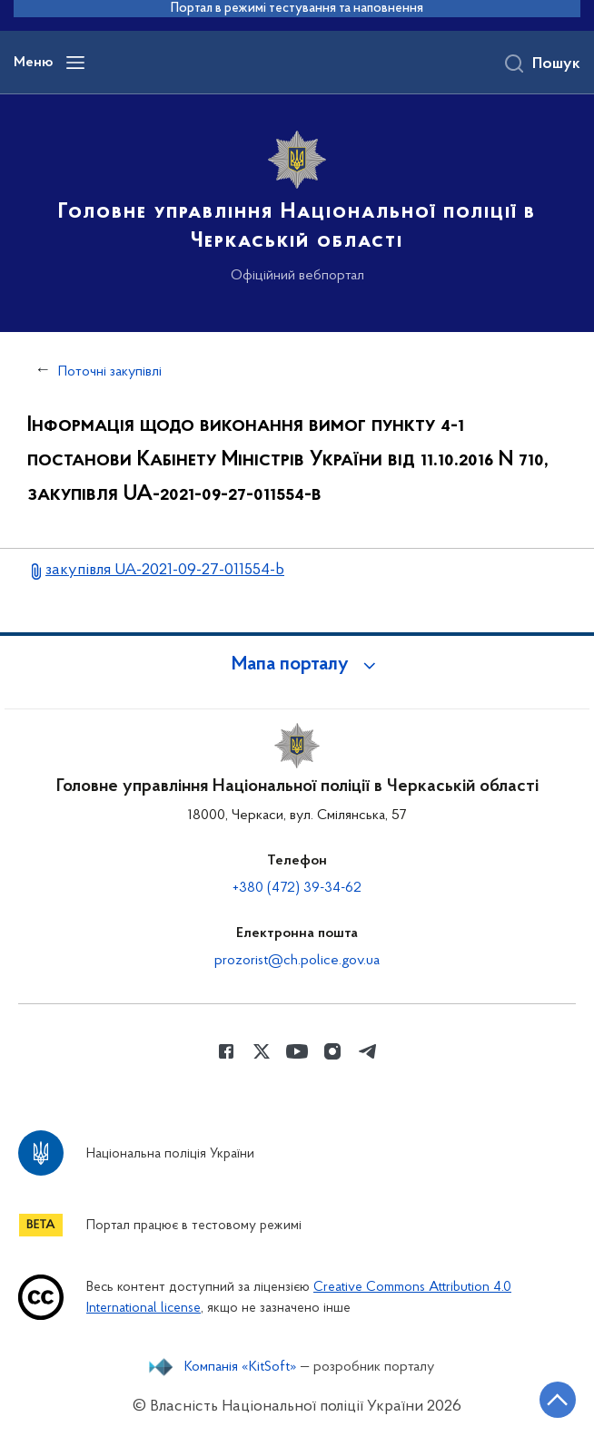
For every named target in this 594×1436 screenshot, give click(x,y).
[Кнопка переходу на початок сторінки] (558, 1400)
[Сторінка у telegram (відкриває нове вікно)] (368, 1051)
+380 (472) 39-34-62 (297, 888)
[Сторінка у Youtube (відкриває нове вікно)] (297, 1051)
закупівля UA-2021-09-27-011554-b (164, 570)
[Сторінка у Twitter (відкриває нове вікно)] (261, 1051)
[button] (297, 665)
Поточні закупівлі (110, 372)
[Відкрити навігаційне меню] (75, 63)
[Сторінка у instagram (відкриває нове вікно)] (332, 1051)
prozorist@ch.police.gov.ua (297, 960)
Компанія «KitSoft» (240, 1367)
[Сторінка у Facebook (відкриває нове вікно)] (226, 1051)
